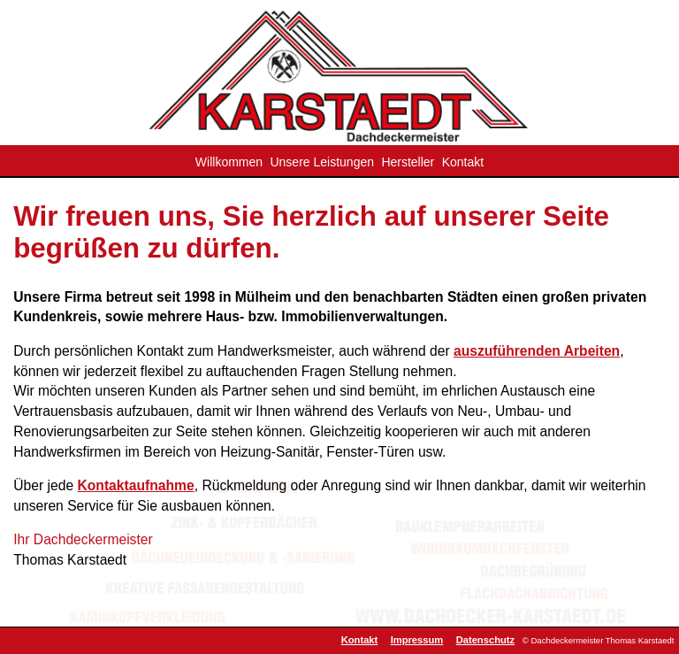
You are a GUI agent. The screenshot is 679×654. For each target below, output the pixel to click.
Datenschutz (485, 640)
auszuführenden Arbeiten (537, 350)
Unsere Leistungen (322, 162)
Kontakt (463, 162)
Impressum (417, 640)
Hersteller (407, 162)
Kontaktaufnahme (135, 485)
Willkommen (229, 162)
